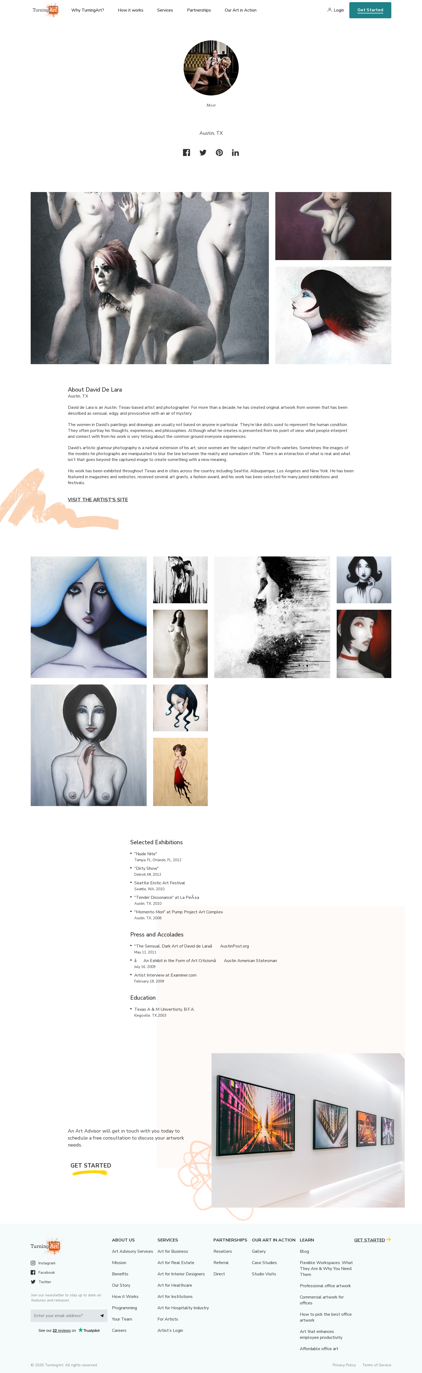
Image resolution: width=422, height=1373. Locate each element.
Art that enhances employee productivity (321, 1334)
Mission (119, 1263)
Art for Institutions (175, 1297)
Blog (304, 1251)
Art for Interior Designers (181, 1274)
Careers (119, 1330)
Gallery (259, 1251)
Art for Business (172, 1251)
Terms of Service (376, 1365)
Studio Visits (264, 1274)
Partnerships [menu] (199, 10)
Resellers (222, 1251)
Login (339, 10)
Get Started (370, 10)
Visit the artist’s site (98, 499)
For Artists (167, 1319)
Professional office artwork (325, 1286)
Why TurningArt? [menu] (87, 10)
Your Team (122, 1319)
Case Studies (264, 1263)
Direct (219, 1274)
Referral (221, 1263)
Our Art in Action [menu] (240, 10)
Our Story (121, 1285)
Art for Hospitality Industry (183, 1308)
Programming (124, 1308)
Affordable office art (319, 1349)
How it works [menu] (130, 10)
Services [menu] (165, 10)
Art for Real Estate (175, 1263)
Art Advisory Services (132, 1251)
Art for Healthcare (174, 1285)
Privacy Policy (344, 1365)
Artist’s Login (170, 1330)
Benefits (120, 1274)
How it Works (125, 1297)
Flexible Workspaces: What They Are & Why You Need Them (326, 1269)
